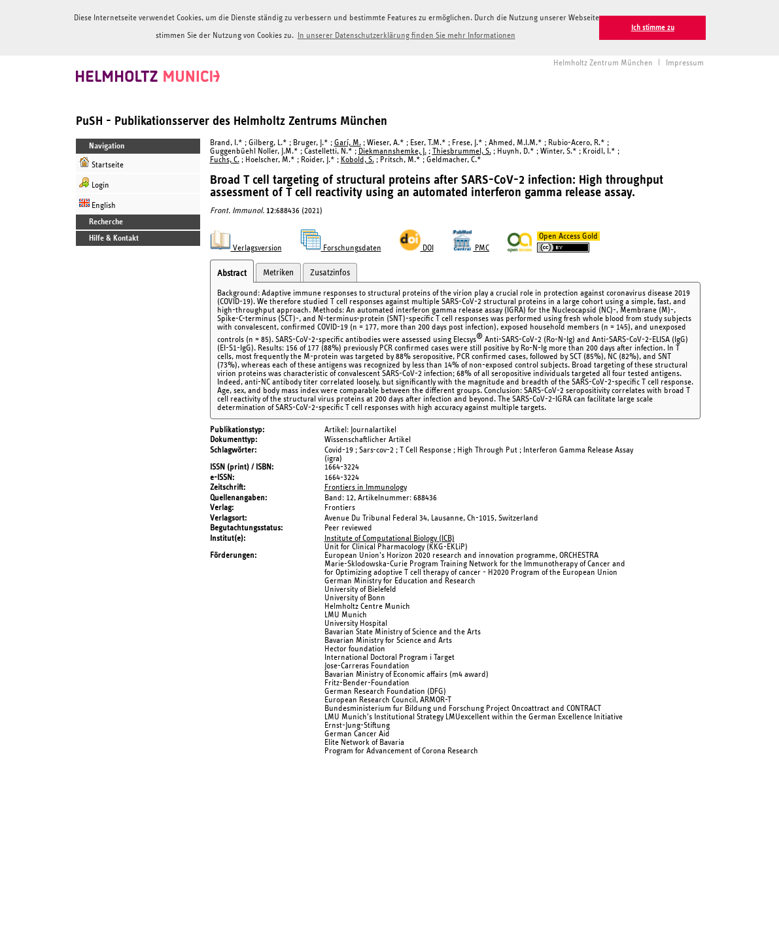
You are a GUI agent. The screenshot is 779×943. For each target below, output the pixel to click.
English (97, 202)
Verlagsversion (246, 247)
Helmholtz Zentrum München (603, 62)
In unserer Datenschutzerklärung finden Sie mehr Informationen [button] (406, 35)
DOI (417, 247)
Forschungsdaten (340, 247)
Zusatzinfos (330, 272)
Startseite (101, 162)
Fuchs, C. (224, 158)
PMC (471, 247)
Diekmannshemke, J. (392, 150)
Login (94, 182)
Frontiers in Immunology (365, 487)
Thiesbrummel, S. (461, 150)
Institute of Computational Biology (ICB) (389, 537)
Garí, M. (347, 141)
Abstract (232, 272)
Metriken (278, 272)
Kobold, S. (357, 158)
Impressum (685, 62)
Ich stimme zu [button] (652, 27)
